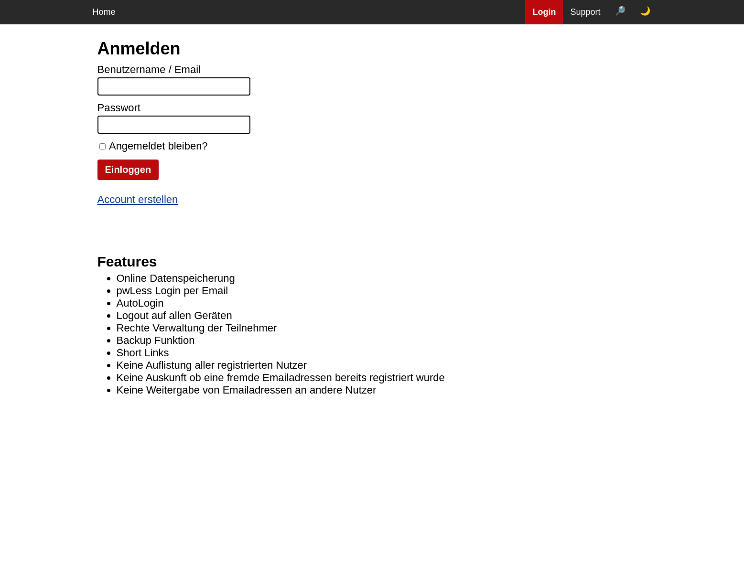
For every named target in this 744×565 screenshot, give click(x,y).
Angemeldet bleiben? (158, 146)
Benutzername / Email (149, 69)
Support (585, 12)
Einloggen (128, 169)
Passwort (118, 108)
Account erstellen (137, 199)
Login (544, 12)
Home (104, 12)
